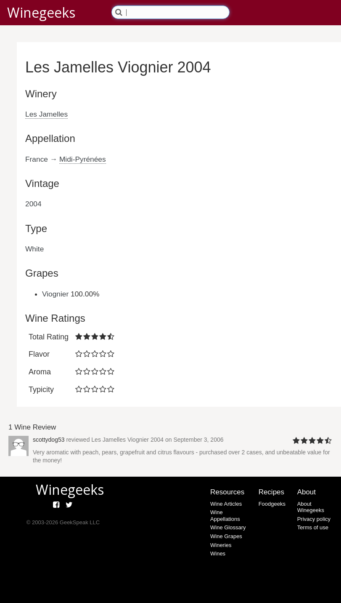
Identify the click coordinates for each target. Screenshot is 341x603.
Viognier (55, 294)
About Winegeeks (310, 507)
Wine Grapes (226, 536)
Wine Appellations (225, 515)
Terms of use (312, 527)
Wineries (221, 545)
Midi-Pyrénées (82, 159)
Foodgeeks (272, 504)
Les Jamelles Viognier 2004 (127, 439)
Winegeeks (41, 12)
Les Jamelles (46, 114)
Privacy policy (313, 519)
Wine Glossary (228, 527)
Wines (217, 553)
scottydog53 (49, 439)
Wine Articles (226, 504)
